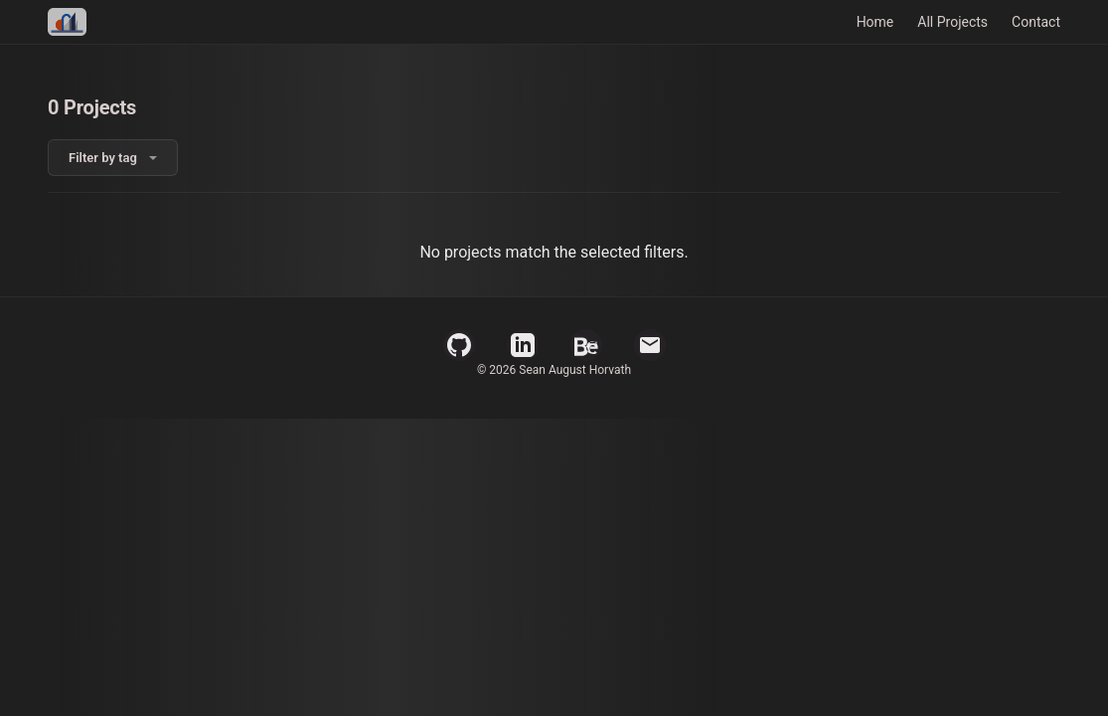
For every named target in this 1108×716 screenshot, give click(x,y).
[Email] (650, 345)
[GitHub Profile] (459, 345)
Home (875, 22)
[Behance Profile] (586, 345)
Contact (1036, 22)
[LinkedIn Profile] (523, 345)
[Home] (67, 22)
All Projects (952, 22)
